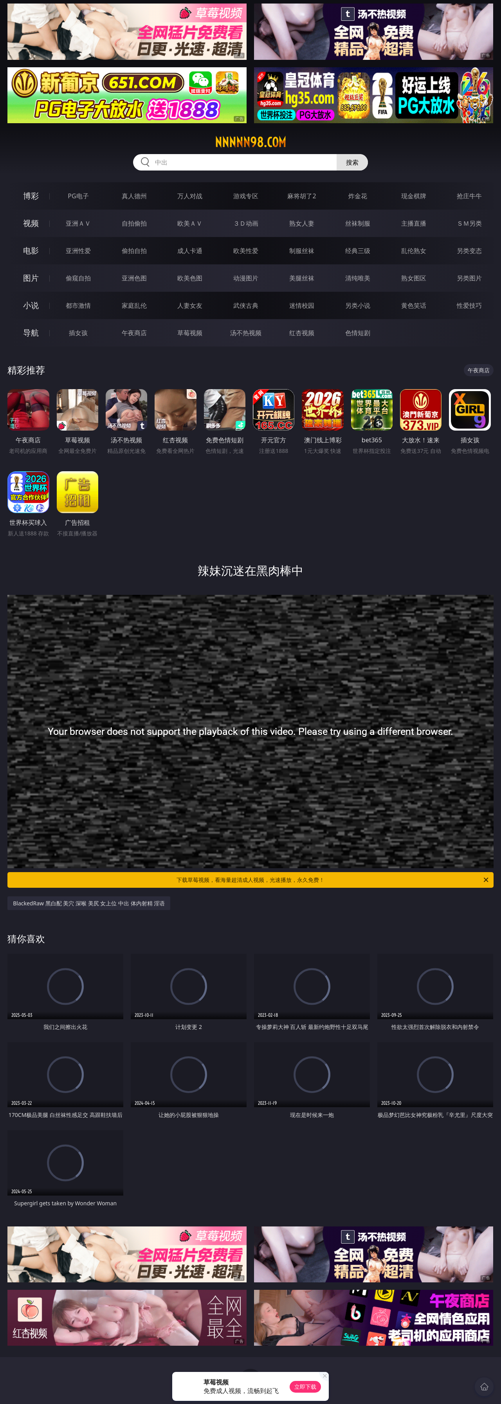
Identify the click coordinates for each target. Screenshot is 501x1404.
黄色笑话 (413, 305)
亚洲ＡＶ (78, 223)
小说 (31, 305)
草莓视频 (189, 333)
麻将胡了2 (301, 196)
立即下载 (305, 1386)
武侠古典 (245, 305)
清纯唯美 (357, 278)
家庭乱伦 (134, 305)
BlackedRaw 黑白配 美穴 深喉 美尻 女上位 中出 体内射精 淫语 (89, 903)
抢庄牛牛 (469, 196)
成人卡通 (189, 250)
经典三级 (357, 250)
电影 (31, 250)
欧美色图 (189, 278)
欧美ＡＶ (189, 223)
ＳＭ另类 (469, 223)
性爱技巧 (469, 305)
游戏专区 (245, 196)
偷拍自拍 (134, 250)
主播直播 (413, 223)
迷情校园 (301, 305)
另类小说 (357, 305)
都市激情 (78, 305)
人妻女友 (189, 305)
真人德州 (134, 196)
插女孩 (78, 333)
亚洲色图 (134, 278)
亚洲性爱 (78, 250)
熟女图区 (413, 278)
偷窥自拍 (78, 278)
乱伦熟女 (413, 250)
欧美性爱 (245, 250)
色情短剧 (357, 333)
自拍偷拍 (134, 223)
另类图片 (469, 278)
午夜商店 (134, 333)
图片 (31, 278)
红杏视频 (301, 333)
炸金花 (357, 196)
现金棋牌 (413, 196)
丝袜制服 (357, 223)
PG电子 (78, 196)
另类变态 (469, 250)
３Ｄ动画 (245, 223)
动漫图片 (245, 278)
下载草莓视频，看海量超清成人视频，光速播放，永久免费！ (333, 880)
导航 (31, 332)
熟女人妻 (301, 223)
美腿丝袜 (301, 278)
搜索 (352, 162)
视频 (31, 223)
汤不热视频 (245, 333)
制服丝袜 (301, 250)
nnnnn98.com (250, 142)
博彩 (31, 195)
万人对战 (189, 196)
